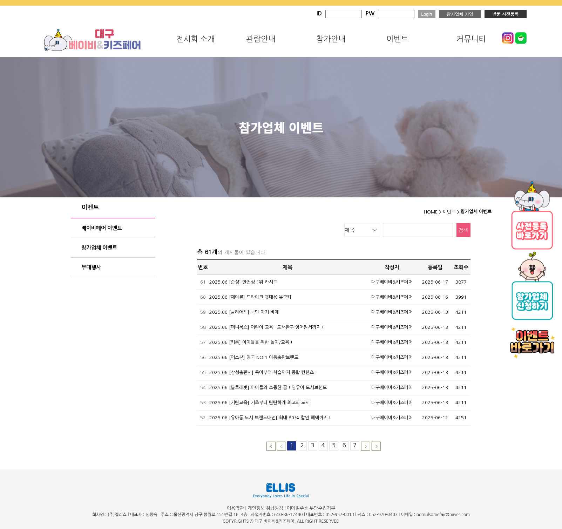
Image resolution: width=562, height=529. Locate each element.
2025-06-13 (435, 312)
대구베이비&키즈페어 (392, 282)
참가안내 (331, 39)
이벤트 (397, 39)
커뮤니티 (471, 39)
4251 (461, 417)
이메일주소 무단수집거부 (311, 508)
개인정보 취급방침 (265, 508)
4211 (461, 312)
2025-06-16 (435, 297)
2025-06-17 (435, 282)
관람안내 (261, 39)
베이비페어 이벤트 (101, 228)
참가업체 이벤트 (99, 247)
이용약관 (235, 508)
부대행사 (91, 267)
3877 (461, 282)
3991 (461, 297)
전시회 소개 (195, 39)
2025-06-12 (435, 417)
